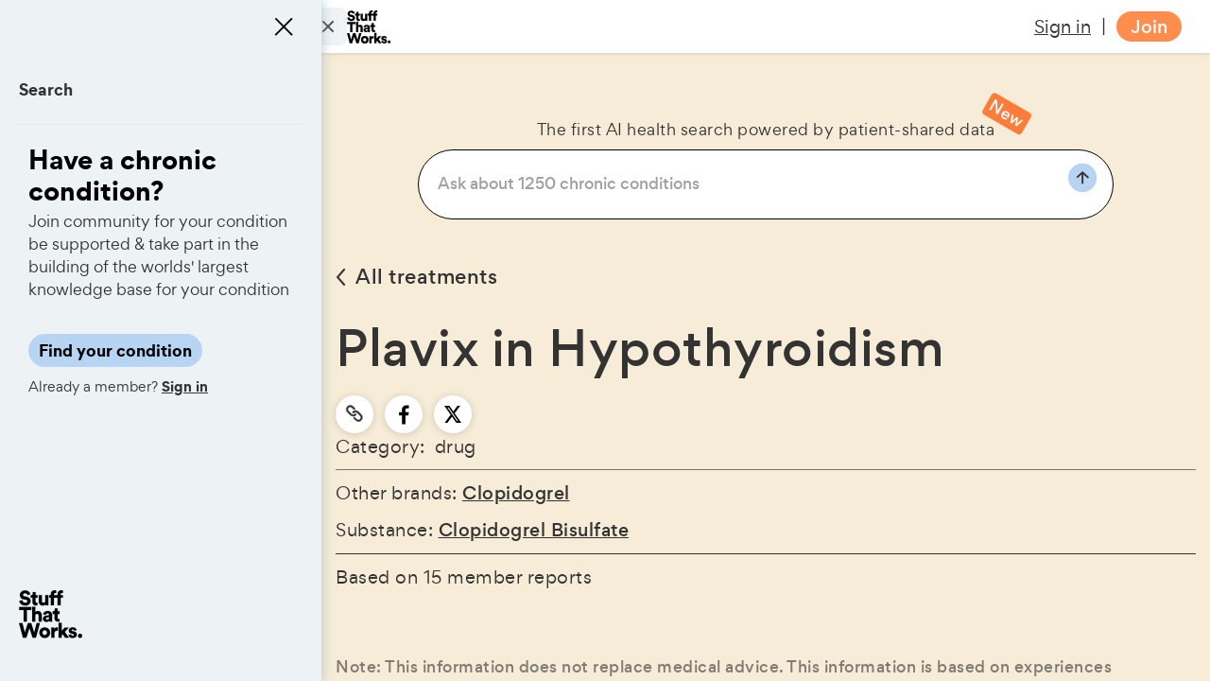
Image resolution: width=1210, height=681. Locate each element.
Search (46, 89)
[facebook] (404, 414)
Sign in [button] (1062, 26)
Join (1149, 27)
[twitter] (452, 414)
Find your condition (115, 350)
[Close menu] (283, 26)
